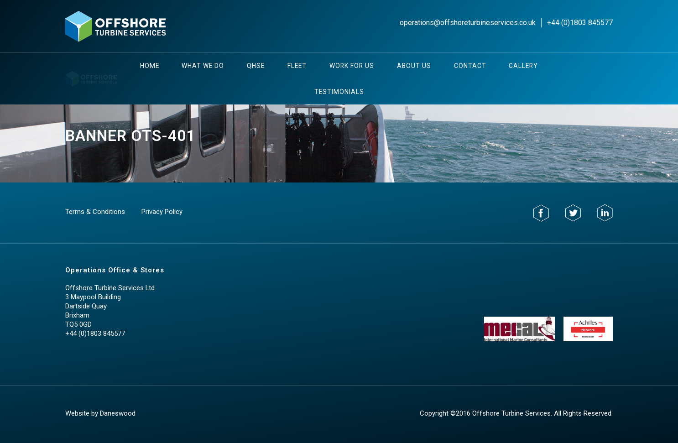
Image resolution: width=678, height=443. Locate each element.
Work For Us (351, 65)
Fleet (297, 65)
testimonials (339, 91)
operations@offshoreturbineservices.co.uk (468, 22)
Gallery (523, 65)
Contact (470, 65)
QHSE (256, 65)
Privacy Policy (162, 212)
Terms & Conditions (95, 212)
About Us (414, 65)
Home (149, 65)
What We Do (203, 65)
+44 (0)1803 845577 (580, 22)
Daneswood (118, 413)
